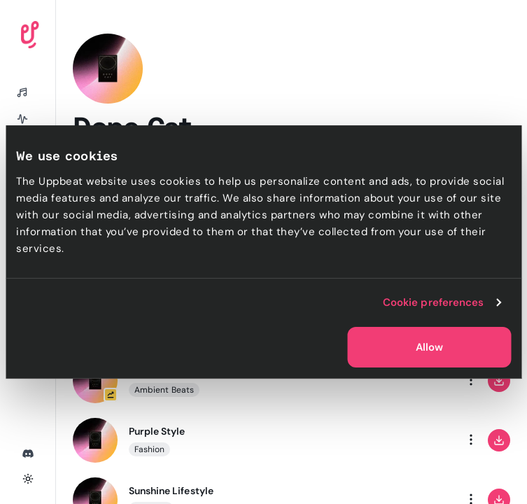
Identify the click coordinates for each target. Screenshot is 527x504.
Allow (429, 347)
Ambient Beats (164, 390)
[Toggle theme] (28, 479)
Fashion (149, 449)
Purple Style (157, 431)
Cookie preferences (433, 302)
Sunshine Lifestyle (171, 490)
